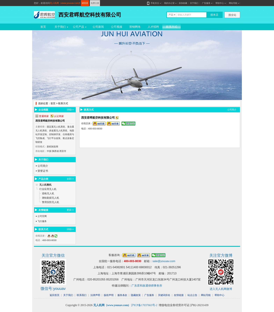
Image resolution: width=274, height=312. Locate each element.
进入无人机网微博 (221, 288)
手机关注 (154, 3)
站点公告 (192, 295)
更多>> (70, 210)
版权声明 (109, 295)
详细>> (70, 109)
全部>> (70, 179)
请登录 (85, 3)
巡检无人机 (48, 193)
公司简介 (43, 165)
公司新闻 (98, 26)
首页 (43, 26)
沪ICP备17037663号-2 (144, 305)
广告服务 (206, 3)
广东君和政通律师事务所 (146, 285)
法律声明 (95, 295)
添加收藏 (183, 3)
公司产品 (80, 26)
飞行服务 (42, 221)
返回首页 (54, 295)
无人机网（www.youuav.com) (65, 3)
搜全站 (232, 14)
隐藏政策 (136, 295)
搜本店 (214, 14)
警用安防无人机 (50, 202)
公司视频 (116, 26)
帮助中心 (219, 3)
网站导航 (233, 3)
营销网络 (134, 26)
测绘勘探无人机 (50, 197)
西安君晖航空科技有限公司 (50, 120)
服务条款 (122, 295)
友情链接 (179, 295)
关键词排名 (164, 295)
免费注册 (95, 3)
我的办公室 (169, 3)
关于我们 (194, 3)
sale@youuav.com (163, 261)
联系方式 (171, 26)
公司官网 (42, 216)
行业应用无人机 (47, 189)
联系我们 (81, 295)
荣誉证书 (43, 170)
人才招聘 (153, 26)
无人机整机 (45, 184)
